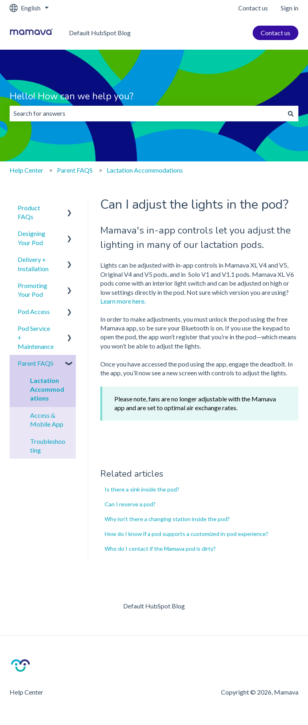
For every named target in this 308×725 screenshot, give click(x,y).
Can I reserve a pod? (130, 504)
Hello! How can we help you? (72, 96)
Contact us (253, 8)
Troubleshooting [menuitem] (47, 445)
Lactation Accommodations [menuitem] (47, 389)
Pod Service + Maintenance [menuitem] (36, 337)
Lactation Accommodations (145, 170)
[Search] (290, 113)
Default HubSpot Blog (100, 32)
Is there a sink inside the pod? (142, 489)
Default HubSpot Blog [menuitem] (154, 606)
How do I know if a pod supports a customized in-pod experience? (186, 533)
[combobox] (146, 113)
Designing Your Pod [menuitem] (31, 238)
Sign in (289, 8)
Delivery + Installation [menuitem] (33, 264)
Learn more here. (123, 301)
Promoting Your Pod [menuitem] (32, 290)
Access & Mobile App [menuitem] (46, 419)
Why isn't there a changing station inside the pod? (167, 519)
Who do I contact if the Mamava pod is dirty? (160, 548)
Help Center (26, 170)
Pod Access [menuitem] (34, 311)
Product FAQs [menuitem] (29, 212)
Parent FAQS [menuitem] (35, 363)
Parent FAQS (75, 170)
